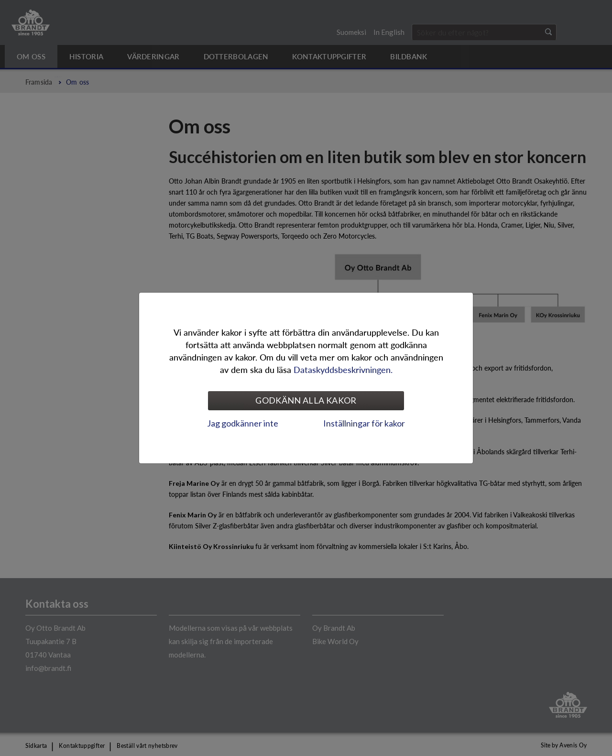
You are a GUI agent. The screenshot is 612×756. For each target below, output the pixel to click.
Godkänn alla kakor (305, 400)
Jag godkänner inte (242, 423)
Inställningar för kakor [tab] (364, 423)
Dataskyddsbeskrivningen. (343, 369)
